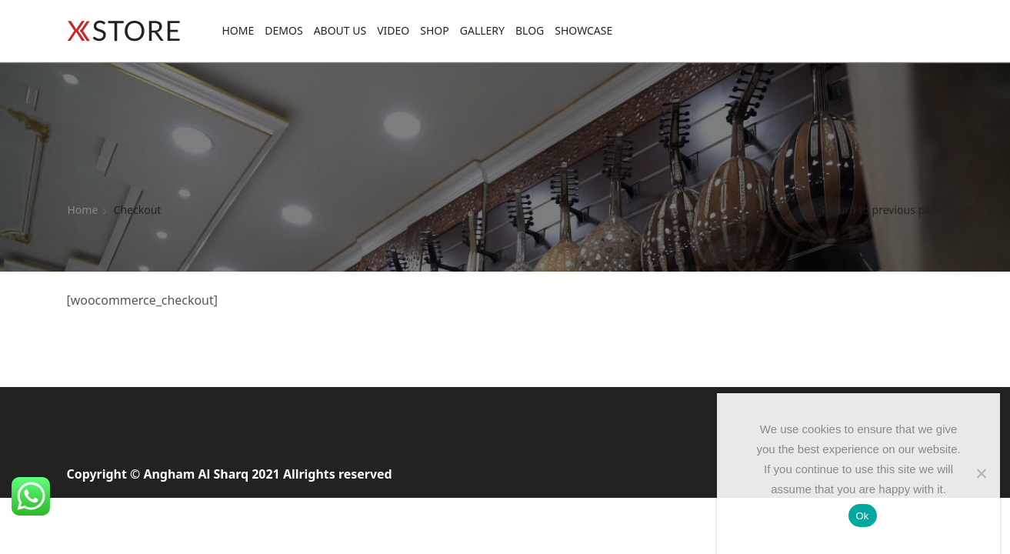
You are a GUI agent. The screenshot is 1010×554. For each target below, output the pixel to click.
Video (393, 30)
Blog (529, 30)
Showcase (583, 30)
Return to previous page (882, 209)
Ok (862, 516)
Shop (434, 30)
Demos (283, 30)
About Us (340, 30)
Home (238, 30)
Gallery (482, 30)
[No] (980, 473)
